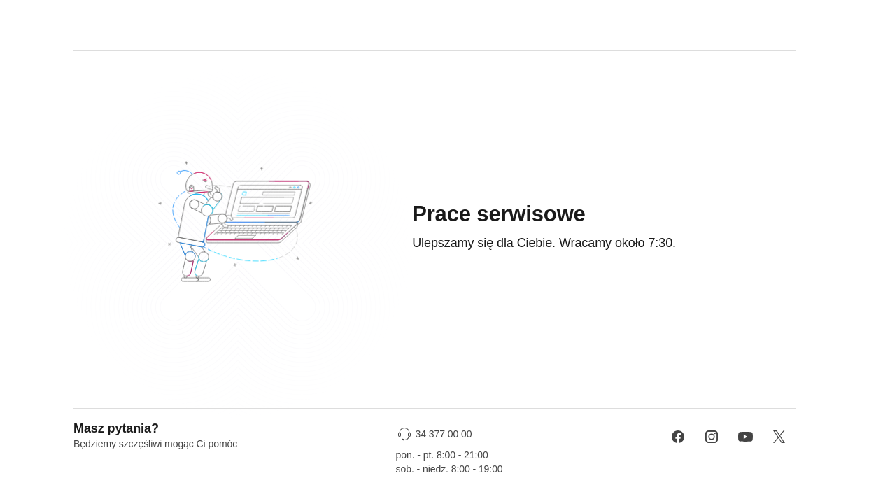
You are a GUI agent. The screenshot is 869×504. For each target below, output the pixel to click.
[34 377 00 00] (436, 434)
